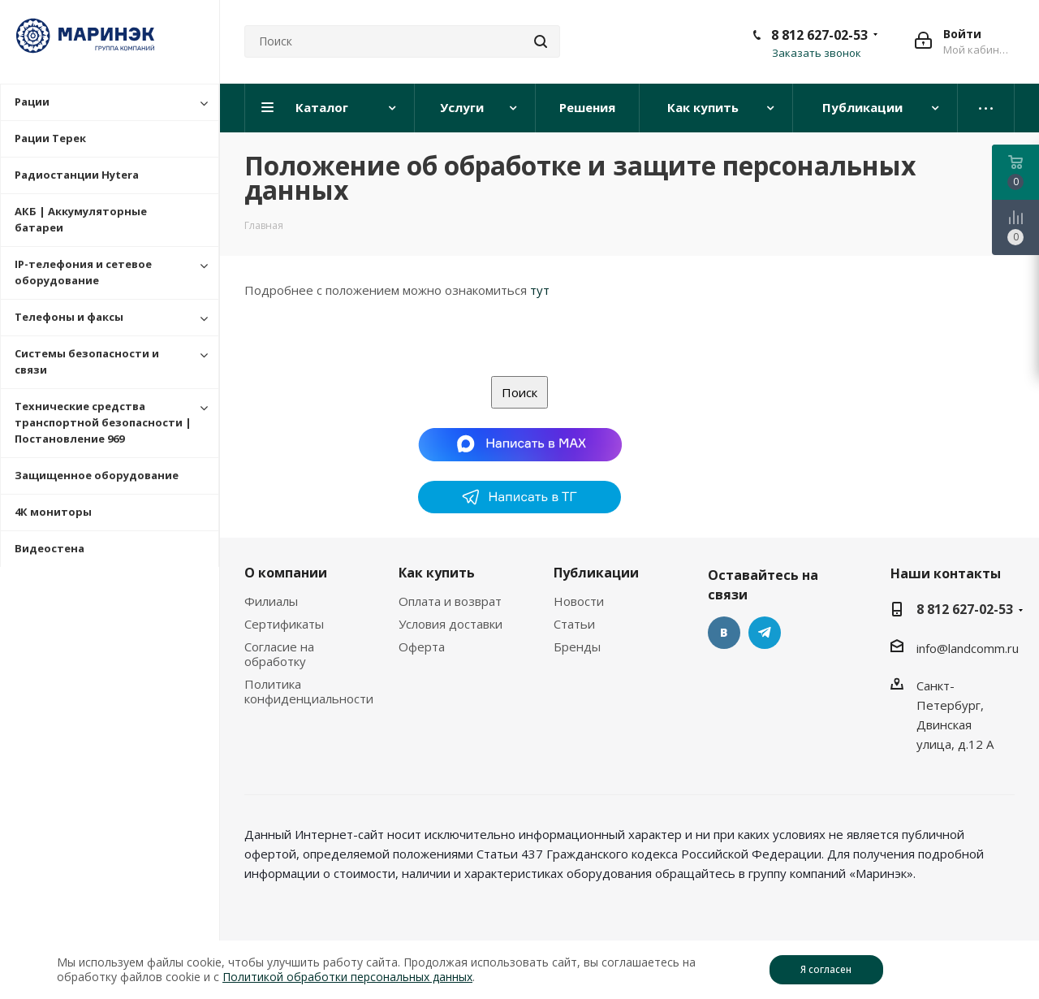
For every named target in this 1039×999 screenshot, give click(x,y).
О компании (285, 573)
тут (540, 290)
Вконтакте (724, 632)
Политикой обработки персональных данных (347, 976)
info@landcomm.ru (967, 648)
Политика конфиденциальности (308, 691)
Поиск (519, 392)
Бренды (577, 646)
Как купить (437, 573)
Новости (579, 601)
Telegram (764, 632)
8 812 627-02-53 (819, 35)
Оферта (422, 646)
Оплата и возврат (450, 601)
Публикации (596, 573)
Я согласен (825, 969)
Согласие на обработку (279, 653)
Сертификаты (284, 624)
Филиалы (271, 601)
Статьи (574, 624)
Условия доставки (450, 624)
